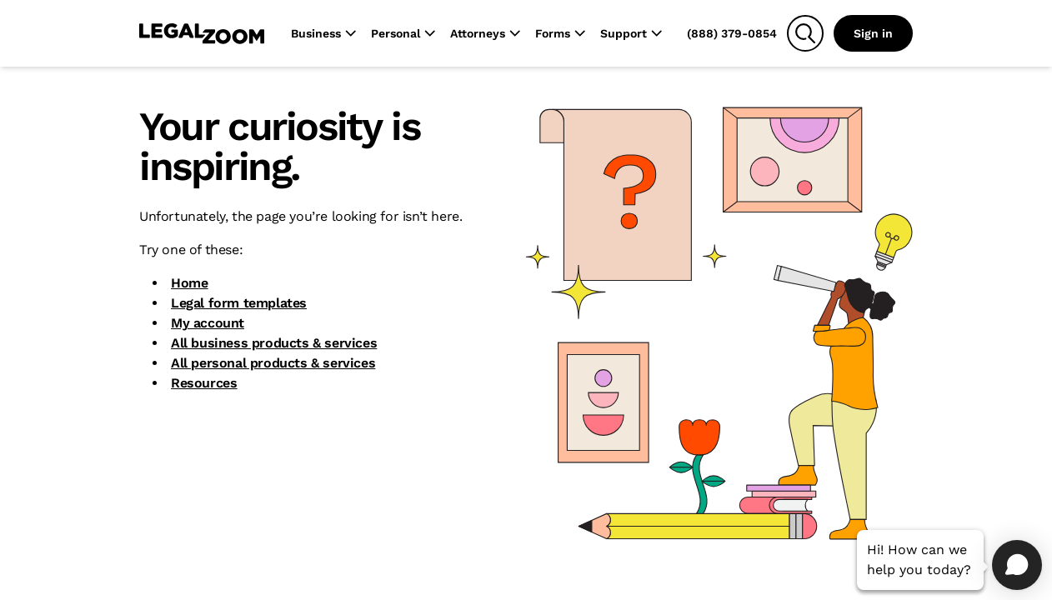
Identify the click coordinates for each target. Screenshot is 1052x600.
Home (189, 283)
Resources (204, 383)
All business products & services (274, 343)
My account (207, 323)
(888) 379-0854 (732, 33)
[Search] (805, 33)
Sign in (873, 33)
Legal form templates (239, 303)
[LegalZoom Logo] (201, 33)
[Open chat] (1017, 565)
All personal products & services (273, 363)
